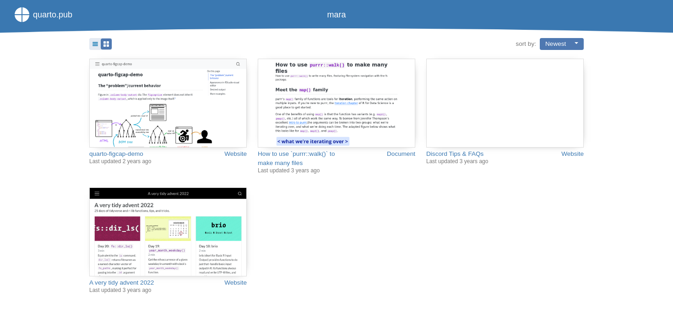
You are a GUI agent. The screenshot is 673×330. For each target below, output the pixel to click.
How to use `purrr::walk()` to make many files (296, 158)
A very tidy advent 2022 (121, 282)
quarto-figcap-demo (116, 153)
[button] (101, 44)
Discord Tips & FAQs (454, 153)
